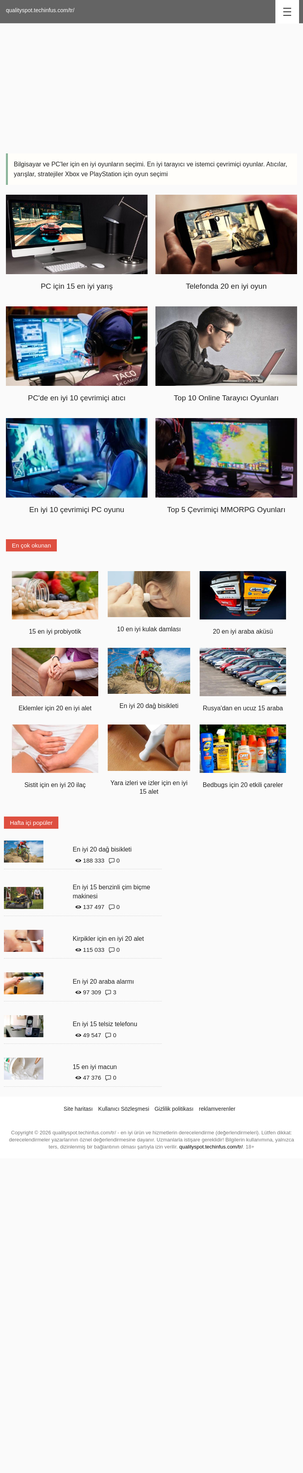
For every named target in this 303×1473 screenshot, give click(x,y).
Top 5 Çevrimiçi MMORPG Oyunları (226, 509)
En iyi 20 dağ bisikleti (149, 705)
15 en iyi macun (95, 1067)
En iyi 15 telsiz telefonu (105, 1024)
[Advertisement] (151, 86)
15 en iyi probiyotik (55, 631)
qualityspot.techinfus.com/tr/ (40, 10)
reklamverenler (217, 1109)
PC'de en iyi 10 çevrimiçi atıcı (77, 398)
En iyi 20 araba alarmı (103, 981)
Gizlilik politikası (174, 1109)
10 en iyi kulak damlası (149, 629)
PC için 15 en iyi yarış (77, 286)
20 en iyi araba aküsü (243, 631)
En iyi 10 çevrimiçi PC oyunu (76, 509)
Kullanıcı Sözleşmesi (123, 1109)
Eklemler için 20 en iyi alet (55, 708)
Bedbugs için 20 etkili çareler (243, 785)
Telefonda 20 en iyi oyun (226, 286)
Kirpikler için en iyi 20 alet (108, 938)
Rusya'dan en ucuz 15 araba (243, 708)
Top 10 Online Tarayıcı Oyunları (226, 398)
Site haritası (78, 1109)
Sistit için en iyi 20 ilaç (55, 785)
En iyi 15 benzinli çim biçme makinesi (111, 892)
